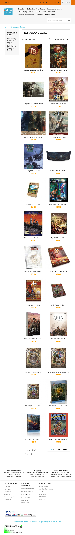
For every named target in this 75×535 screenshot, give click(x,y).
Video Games (50, 15)
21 (59, 450)
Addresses (42, 497)
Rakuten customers (27, 488)
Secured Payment (9, 497)
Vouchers (42, 499)
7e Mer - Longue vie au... (58, 104)
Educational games (54, 9)
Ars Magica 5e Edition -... (33, 439)
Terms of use (8, 492)
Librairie (51, 12)
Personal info (43, 486)
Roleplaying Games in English (11, 41)
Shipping (7, 487)
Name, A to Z (62, 39)
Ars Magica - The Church (33, 406)
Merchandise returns (46, 489)
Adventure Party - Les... (33, 204)
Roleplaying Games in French (11, 48)
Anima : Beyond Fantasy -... (33, 271)
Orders (41, 491)
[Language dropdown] (44, 2)
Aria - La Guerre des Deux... (33, 338)
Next (66, 450)
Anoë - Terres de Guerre (59, 305)
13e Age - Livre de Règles (58, 70)
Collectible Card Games (36, 9)
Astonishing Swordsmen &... (58, 439)
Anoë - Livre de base (33, 305)
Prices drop (25, 502)
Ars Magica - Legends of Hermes (58, 372)
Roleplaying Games (25, 12)
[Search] (59, 20)
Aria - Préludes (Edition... (58, 338)
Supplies (21, 9)
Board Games (40, 12)
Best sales (24, 500)
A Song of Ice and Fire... (33, 171)
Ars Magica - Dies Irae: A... (33, 372)
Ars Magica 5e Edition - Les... (58, 406)
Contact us (8, 2)
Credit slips (42, 494)
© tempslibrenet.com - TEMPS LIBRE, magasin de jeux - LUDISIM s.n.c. (37, 522)
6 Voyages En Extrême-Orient (33, 104)
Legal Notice (8, 489)
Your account (45, 484)
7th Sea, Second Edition (58, 137)
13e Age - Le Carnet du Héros (33, 70)
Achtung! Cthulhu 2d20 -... (58, 171)
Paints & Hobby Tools (26, 15)
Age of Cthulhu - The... (58, 238)
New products (26, 497)
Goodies (40, 15)
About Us (7, 494)
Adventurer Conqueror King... (58, 204)
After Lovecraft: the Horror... (33, 238)
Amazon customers (27, 491)
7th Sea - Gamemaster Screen (33, 137)
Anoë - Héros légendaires (58, 271)
